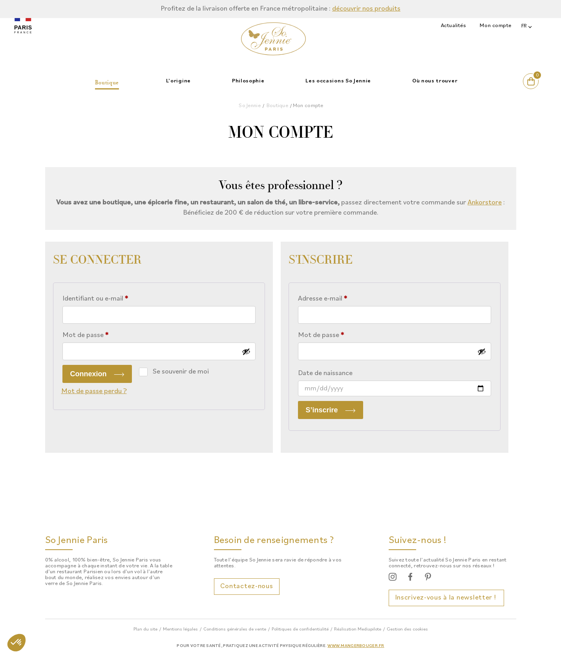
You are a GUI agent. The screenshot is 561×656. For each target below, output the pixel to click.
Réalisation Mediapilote (357, 629)
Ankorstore (485, 202)
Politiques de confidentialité (300, 629)
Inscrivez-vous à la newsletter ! (446, 597)
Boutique (277, 106)
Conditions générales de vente (234, 629)
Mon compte (496, 26)
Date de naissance (325, 373)
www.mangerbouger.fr (355, 646)
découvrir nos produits (366, 9)
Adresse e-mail (339, 297)
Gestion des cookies (407, 629)
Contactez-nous (246, 586)
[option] (280, 9)
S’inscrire (322, 410)
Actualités (453, 26)
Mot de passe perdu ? (94, 391)
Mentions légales (180, 629)
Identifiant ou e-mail (112, 297)
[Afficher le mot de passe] (246, 351)
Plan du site (145, 629)
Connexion (88, 374)
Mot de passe (102, 333)
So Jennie (250, 106)
